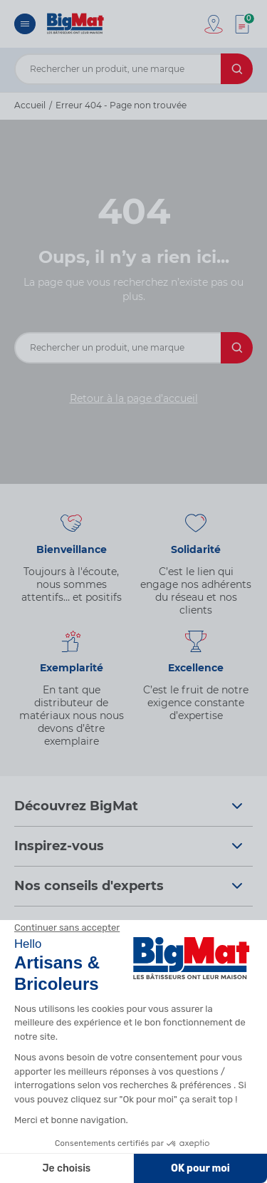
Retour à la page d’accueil (134, 398)
